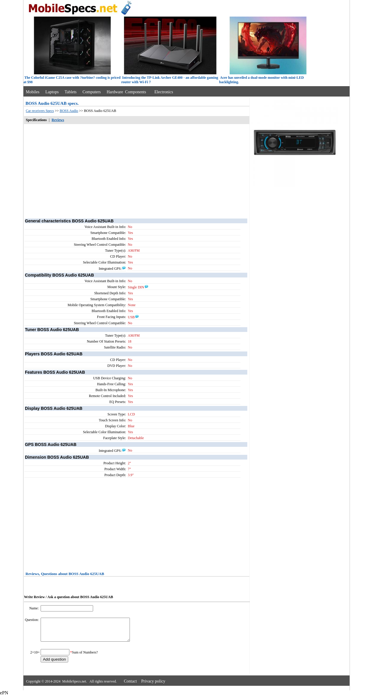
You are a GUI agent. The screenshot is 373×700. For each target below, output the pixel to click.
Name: (34, 608)
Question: (32, 620)
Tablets (70, 92)
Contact (130, 685)
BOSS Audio (69, 111)
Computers (91, 92)
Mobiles (32, 92)
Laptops (52, 92)
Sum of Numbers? (85, 657)
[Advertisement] (136, 170)
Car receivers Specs (40, 111)
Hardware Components (126, 92)
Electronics (163, 92)
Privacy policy (153, 685)
